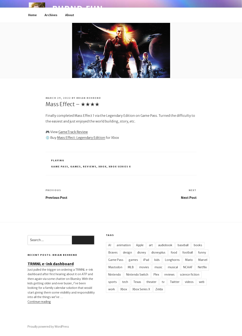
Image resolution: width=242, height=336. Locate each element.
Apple (140, 245)
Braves (113, 252)
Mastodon (115, 267)
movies (144, 267)
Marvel (202, 260)
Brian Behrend (88, 98)
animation (124, 245)
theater (151, 282)
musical (173, 267)
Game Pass (59, 166)
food (174, 252)
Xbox (102, 166)
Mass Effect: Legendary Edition (81, 138)
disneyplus (158, 252)
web (201, 282)
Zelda (159, 289)
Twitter (175, 282)
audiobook (165, 245)
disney (141, 252)
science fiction (189, 274)
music (158, 267)
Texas (137, 282)
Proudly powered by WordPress (48, 326)
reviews (89, 166)
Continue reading (39, 302)
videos (189, 282)
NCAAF (188, 267)
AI (109, 245)
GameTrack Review (73, 132)
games (75, 166)
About (69, 15)
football (187, 252)
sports (112, 282)
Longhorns (172, 260)
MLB (131, 267)
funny (202, 252)
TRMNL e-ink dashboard (51, 263)
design (127, 252)
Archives (51, 15)
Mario (189, 260)
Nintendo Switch (137, 274)
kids (157, 260)
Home (32, 15)
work (111, 289)
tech (125, 282)
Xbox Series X (120, 166)
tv (163, 282)
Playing (57, 160)
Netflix (202, 267)
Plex (156, 274)
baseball (183, 245)
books (198, 245)
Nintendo (114, 274)
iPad (146, 260)
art (151, 245)
